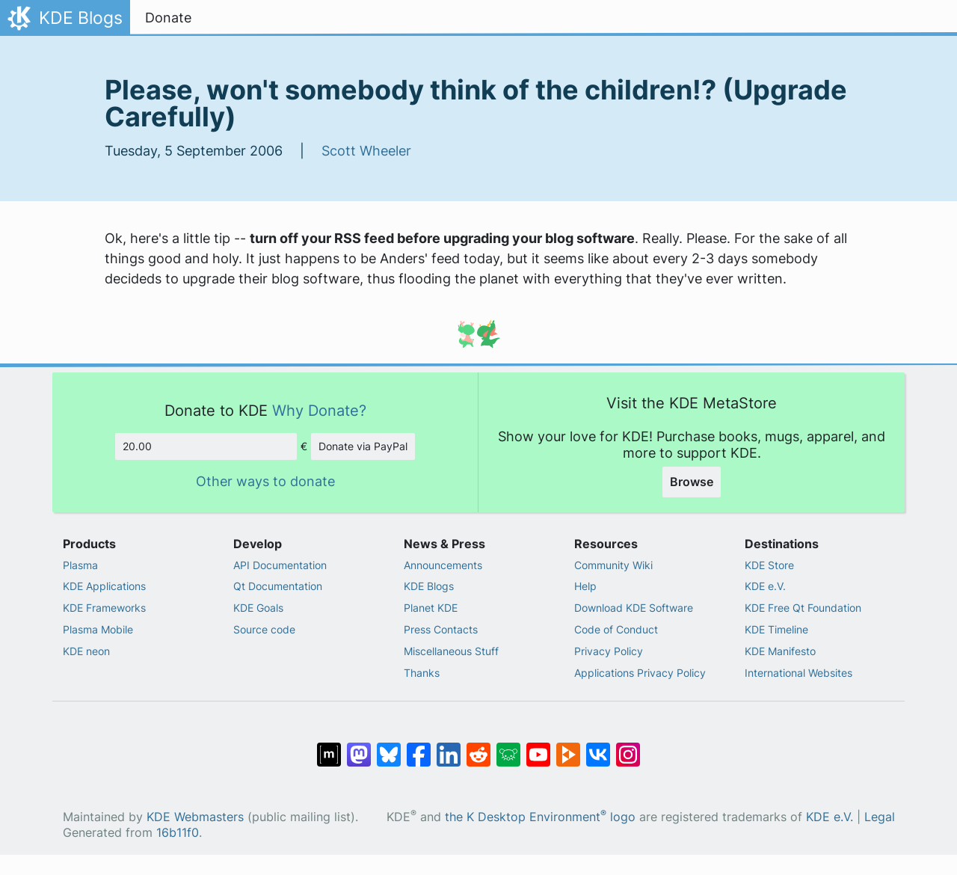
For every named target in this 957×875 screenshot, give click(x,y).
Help (585, 586)
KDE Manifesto (780, 651)
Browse (691, 481)
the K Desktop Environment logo (540, 817)
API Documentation (280, 565)
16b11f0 (177, 833)
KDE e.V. (765, 586)
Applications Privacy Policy (640, 672)
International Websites (798, 672)
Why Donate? (319, 410)
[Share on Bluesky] (389, 747)
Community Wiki (613, 565)
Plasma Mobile (98, 629)
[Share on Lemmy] (508, 747)
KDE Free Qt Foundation (803, 607)
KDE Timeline (776, 629)
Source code (264, 629)
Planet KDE (431, 607)
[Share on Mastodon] (359, 747)
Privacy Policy (608, 651)
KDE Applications (104, 586)
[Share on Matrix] (329, 747)
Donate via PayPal (363, 446)
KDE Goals (258, 607)
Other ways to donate (265, 481)
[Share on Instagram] (628, 747)
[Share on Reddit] (478, 747)
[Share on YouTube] (538, 747)
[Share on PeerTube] (568, 747)
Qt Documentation (277, 586)
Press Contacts (441, 629)
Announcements (443, 565)
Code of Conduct (616, 629)
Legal (879, 817)
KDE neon (86, 651)
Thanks (422, 672)
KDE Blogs (429, 586)
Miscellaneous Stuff (451, 651)
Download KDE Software (633, 607)
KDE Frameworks (104, 607)
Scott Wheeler (366, 151)
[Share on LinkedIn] (449, 747)
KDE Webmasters (195, 817)
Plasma (80, 565)
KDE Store (769, 565)
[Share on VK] (598, 747)
